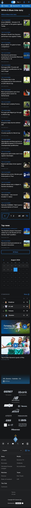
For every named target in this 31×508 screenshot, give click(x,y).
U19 (18, 480)
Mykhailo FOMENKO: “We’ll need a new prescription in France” (11, 207)
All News (15, 253)
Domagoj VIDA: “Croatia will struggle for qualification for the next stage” (11, 69)
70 (27, 217)
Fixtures (3, 477)
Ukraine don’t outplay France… (11, 104)
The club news (6, 20)
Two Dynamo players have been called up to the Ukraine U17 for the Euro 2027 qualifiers (11, 233)
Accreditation (21, 467)
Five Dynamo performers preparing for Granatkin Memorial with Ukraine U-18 (12, 57)
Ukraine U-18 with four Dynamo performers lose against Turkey (11, 35)
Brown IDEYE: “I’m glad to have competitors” (11, 46)
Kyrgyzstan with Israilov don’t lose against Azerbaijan (11, 155)
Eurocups (4, 464)
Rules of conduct (6, 480)
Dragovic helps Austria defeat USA (10, 124)
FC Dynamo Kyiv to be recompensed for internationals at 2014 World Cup (11, 82)
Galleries (20, 464)
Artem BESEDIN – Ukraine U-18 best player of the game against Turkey (11, 24)
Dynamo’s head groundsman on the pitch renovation (11, 245)
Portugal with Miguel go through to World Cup (11, 114)
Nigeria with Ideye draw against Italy (11, 165)
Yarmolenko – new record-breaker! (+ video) (9, 196)
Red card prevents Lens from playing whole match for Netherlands (10, 94)
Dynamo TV (20, 461)
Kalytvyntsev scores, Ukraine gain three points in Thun (11, 176)
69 (23, 217)
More (26, 295)
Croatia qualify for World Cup (10, 133)
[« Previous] (6, 216)
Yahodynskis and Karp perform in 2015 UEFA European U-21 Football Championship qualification (12, 144)
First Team (4, 356)
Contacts (4, 488)
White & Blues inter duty (9, 229)
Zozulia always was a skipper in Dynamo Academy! (11, 186)
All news (3, 461)
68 (19, 217)
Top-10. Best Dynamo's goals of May (12, 358)
